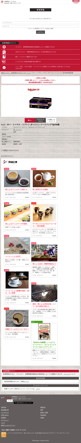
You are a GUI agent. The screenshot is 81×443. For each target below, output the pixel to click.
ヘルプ (3, 423)
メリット (67, 374)
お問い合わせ (5, 415)
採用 (41, 410)
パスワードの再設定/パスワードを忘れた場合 (40, 28)
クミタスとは (5, 412)
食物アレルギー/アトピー (8, 425)
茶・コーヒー (17, 129)
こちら (41, 80)
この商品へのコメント (51, 120)
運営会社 (42, 407)
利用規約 (3, 417)
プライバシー (5, 420)
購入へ (30, 120)
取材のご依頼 (44, 412)
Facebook (43, 415)
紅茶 (14, 131)
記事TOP (3, 407)
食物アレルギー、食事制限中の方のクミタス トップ (15, 73)
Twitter (42, 417)
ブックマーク (40, 120)
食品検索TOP (5, 410)
